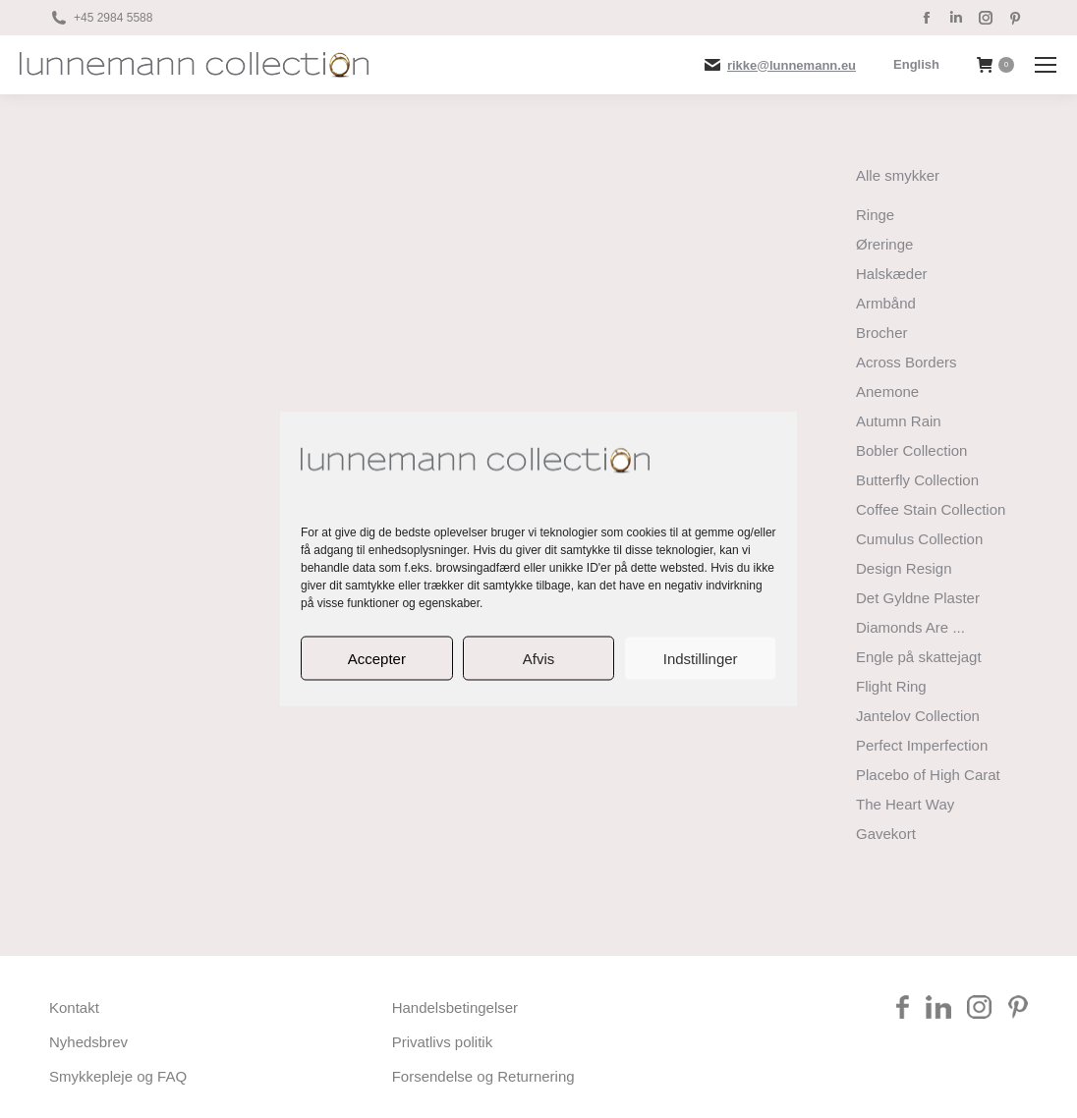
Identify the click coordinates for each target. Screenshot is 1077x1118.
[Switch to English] (916, 64)
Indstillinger (700, 657)
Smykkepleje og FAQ (118, 1076)
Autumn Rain (898, 421)
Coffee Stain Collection (930, 509)
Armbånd (886, 303)
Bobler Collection (911, 450)
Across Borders (906, 362)
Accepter (377, 657)
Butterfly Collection (917, 480)
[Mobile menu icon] (1045, 65)
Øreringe (884, 244)
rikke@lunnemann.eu (791, 65)
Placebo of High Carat (928, 774)
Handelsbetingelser (455, 1007)
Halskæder (892, 273)
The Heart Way (905, 804)
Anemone (887, 391)
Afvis (539, 657)
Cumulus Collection (919, 539)
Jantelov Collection (918, 715)
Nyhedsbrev (88, 1042)
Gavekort (886, 833)
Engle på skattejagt (919, 656)
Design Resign (904, 568)
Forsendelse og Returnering (483, 1076)
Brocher (882, 332)
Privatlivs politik (442, 1042)
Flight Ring (891, 686)
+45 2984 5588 (113, 18)
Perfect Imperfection (922, 745)
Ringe (875, 214)
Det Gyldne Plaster (918, 597)
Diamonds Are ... (910, 627)
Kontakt (74, 1007)
